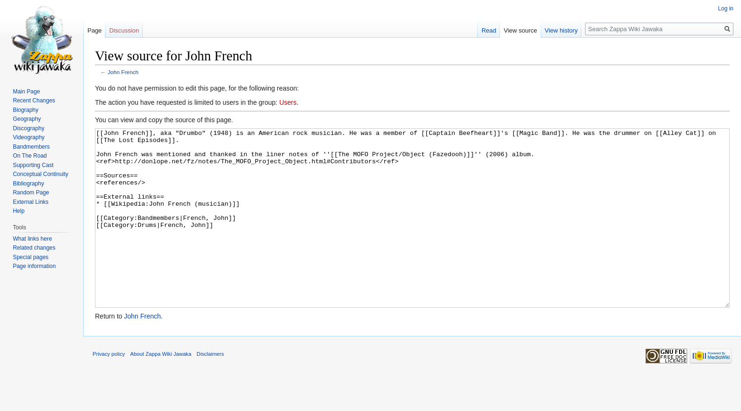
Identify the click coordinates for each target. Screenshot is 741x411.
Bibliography (28, 183)
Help (19, 211)
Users (288, 102)
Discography (28, 128)
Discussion (124, 30)
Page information (34, 266)
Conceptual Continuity (40, 174)
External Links (30, 202)
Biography (25, 110)
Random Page (31, 192)
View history (561, 30)
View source (520, 30)
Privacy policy (109, 389)
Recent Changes (34, 100)
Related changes (34, 247)
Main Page (26, 91)
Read (489, 30)
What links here (32, 238)
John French (123, 72)
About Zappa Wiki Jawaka (160, 389)
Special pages (30, 257)
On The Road (30, 155)
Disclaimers (210, 389)
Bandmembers (31, 146)
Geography (27, 119)
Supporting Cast (33, 165)
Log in (725, 8)
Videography (28, 137)
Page (94, 30)
